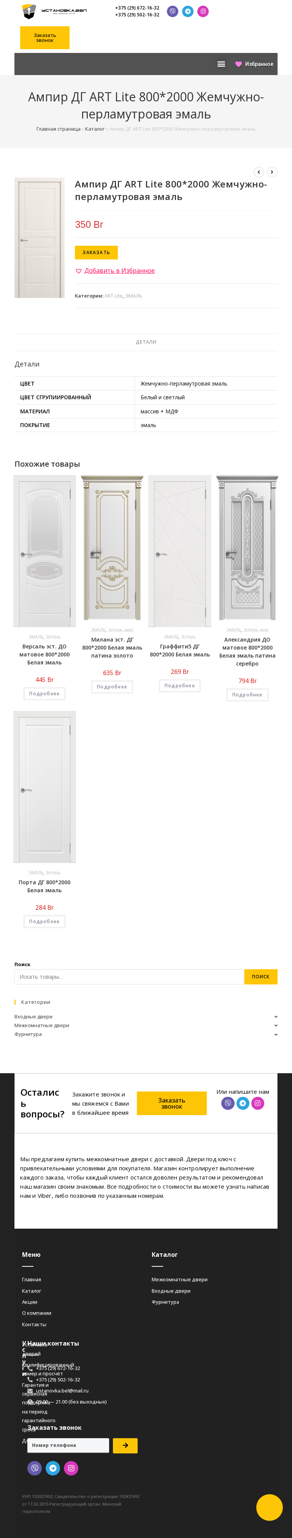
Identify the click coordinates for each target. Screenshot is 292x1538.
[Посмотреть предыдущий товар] (259, 172)
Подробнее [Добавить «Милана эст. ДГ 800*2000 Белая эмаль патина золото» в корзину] (112, 686)
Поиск (22, 964)
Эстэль (53, 637)
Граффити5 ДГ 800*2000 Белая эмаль (180, 650)
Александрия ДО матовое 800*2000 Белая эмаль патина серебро (247, 651)
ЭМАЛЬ (133, 295)
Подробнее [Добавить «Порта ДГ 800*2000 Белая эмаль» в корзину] (44, 921)
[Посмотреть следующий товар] (272, 172)
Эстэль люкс (120, 630)
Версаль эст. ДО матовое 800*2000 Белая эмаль (44, 654)
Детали (146, 342)
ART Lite (113, 295)
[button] (45, 37)
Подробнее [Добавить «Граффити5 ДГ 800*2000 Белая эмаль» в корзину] (180, 685)
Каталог (95, 128)
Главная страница (58, 128)
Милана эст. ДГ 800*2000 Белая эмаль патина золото (112, 647)
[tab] (146, 342)
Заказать (96, 252)
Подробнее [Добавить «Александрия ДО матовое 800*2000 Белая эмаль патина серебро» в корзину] (247, 694)
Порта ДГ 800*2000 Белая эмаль (44, 886)
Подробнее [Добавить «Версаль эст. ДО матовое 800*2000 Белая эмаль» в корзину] (44, 693)
